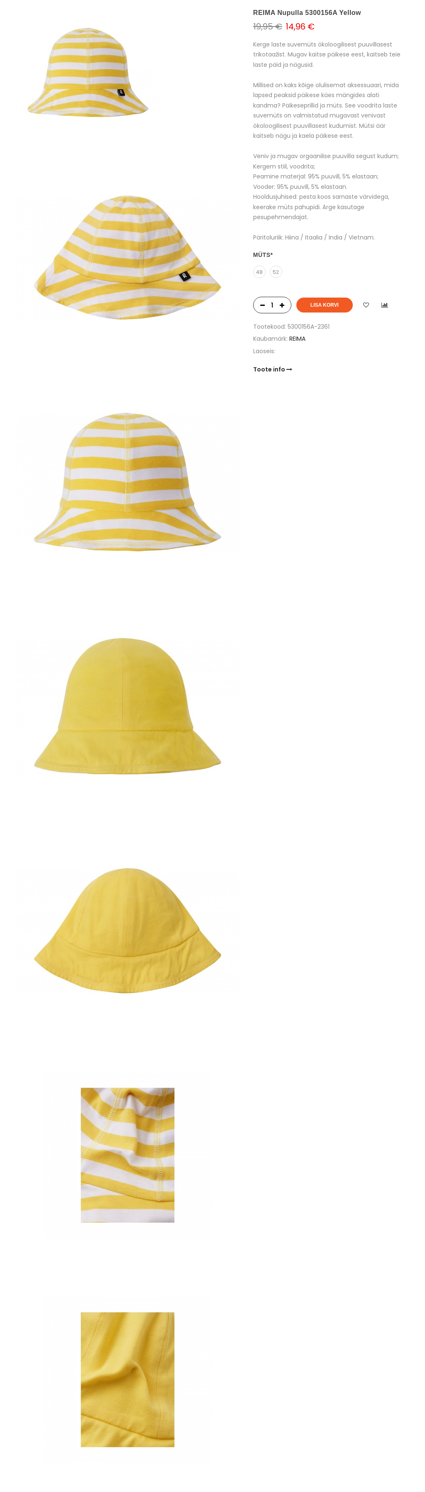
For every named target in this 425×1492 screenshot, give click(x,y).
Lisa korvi (324, 305)
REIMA (297, 339)
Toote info (272, 369)
